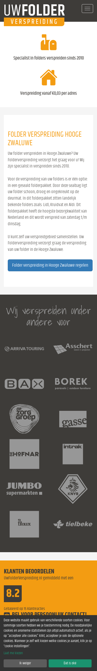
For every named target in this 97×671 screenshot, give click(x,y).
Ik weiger (25, 663)
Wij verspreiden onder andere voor (48, 316)
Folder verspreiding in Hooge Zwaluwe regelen (50, 265)
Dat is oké (70, 663)
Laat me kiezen (13, 653)
